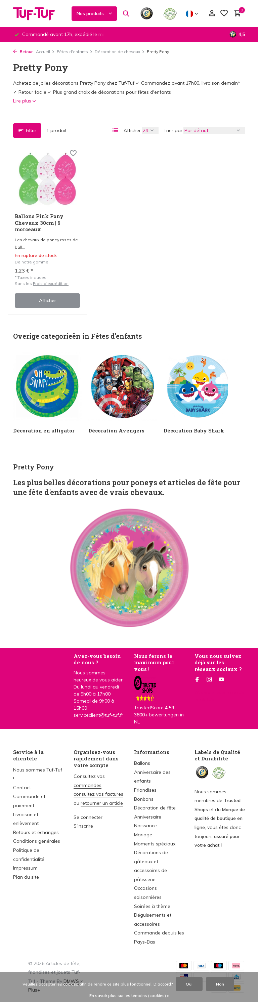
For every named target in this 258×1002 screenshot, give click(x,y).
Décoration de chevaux (120, 51)
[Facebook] (197, 680)
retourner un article (102, 803)
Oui (189, 984)
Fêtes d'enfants (75, 51)
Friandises (145, 790)
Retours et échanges (36, 832)
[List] (116, 130)
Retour (23, 51)
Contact (22, 788)
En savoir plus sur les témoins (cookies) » (129, 995)
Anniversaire (147, 817)
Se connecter (88, 817)
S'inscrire (83, 826)
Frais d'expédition (51, 283)
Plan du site (26, 877)
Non (220, 984)
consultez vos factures (98, 794)
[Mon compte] (212, 13)
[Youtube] (221, 680)
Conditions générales (36, 841)
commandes (87, 785)
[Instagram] (209, 680)
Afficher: (133, 130)
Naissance (145, 826)
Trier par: (173, 130)
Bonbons (144, 799)
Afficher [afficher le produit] (47, 300)
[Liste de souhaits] (224, 13)
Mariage (143, 835)
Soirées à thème (152, 906)
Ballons (142, 763)
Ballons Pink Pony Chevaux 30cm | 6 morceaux (39, 223)
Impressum (25, 868)
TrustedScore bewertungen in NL (159, 705)
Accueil (45, 51)
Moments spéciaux (154, 844)
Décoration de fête (155, 808)
